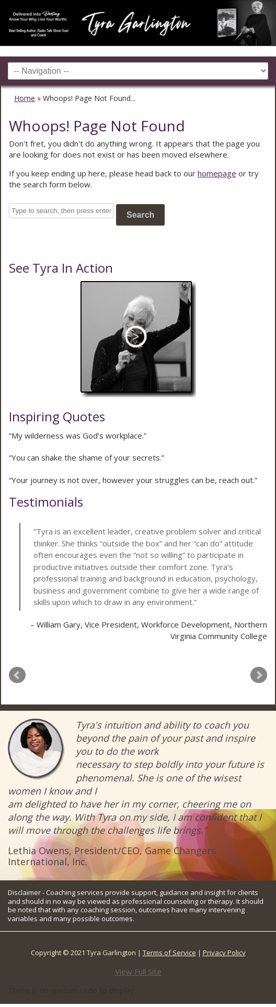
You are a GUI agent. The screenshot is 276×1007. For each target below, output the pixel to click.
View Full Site (138, 971)
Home (24, 98)
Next (258, 675)
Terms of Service (169, 952)
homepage (217, 173)
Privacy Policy (224, 952)
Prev (17, 675)
